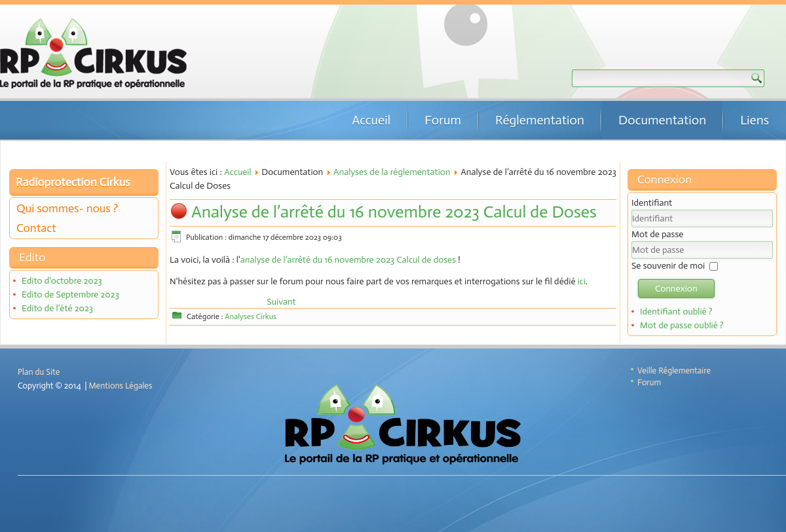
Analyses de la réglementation (392, 172)
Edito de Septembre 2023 (70, 294)
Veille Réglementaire (674, 370)
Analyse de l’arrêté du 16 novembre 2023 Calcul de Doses (394, 212)
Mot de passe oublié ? (682, 325)
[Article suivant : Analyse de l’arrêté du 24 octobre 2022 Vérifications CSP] (281, 301)
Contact (36, 228)
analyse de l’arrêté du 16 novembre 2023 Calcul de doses (348, 259)
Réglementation (539, 120)
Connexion (676, 288)
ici (582, 281)
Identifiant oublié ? (676, 311)
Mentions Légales (121, 385)
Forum (442, 120)
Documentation (662, 120)
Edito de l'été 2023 (57, 308)
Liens (754, 120)
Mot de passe (657, 234)
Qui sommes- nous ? (67, 208)
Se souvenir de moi (668, 265)
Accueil (371, 120)
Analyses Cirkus (250, 316)
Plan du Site (39, 372)
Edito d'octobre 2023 (62, 280)
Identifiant (651, 202)
